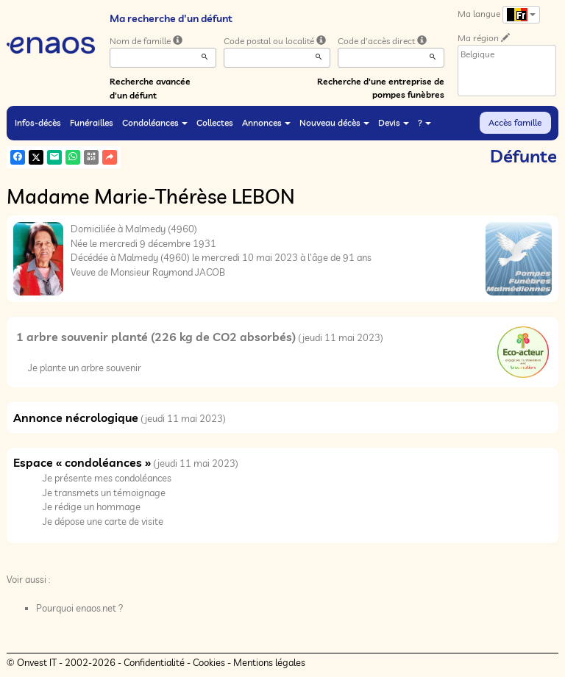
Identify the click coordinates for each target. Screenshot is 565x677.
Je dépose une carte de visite (103, 521)
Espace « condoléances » (82, 462)
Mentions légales (269, 662)
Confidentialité (154, 662)
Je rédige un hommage (92, 506)
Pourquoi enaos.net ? (80, 608)
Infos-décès (38, 122)
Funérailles (91, 122)
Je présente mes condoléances (107, 478)
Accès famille (514, 122)
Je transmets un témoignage (104, 492)
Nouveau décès (334, 122)
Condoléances (155, 122)
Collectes (214, 122)
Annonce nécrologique (75, 417)
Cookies (209, 662)
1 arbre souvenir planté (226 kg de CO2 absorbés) (156, 336)
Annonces (266, 122)
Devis (393, 122)
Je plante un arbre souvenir (84, 367)
